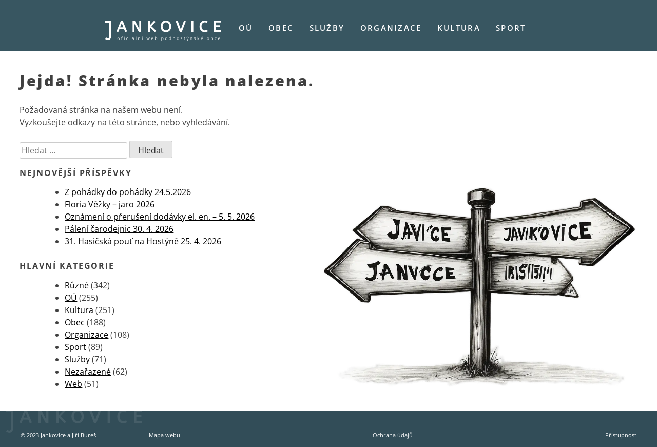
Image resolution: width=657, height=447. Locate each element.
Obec (281, 28)
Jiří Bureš (84, 435)
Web (73, 384)
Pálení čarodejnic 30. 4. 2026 (119, 229)
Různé (77, 285)
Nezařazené (88, 371)
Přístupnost (620, 435)
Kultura (458, 28)
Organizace (391, 28)
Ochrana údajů (393, 435)
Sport (511, 28)
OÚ (246, 28)
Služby (327, 28)
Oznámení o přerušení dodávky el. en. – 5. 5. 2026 (160, 216)
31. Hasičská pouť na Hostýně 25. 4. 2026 (143, 241)
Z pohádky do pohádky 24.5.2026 (128, 192)
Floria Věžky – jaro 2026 (109, 204)
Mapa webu (164, 435)
